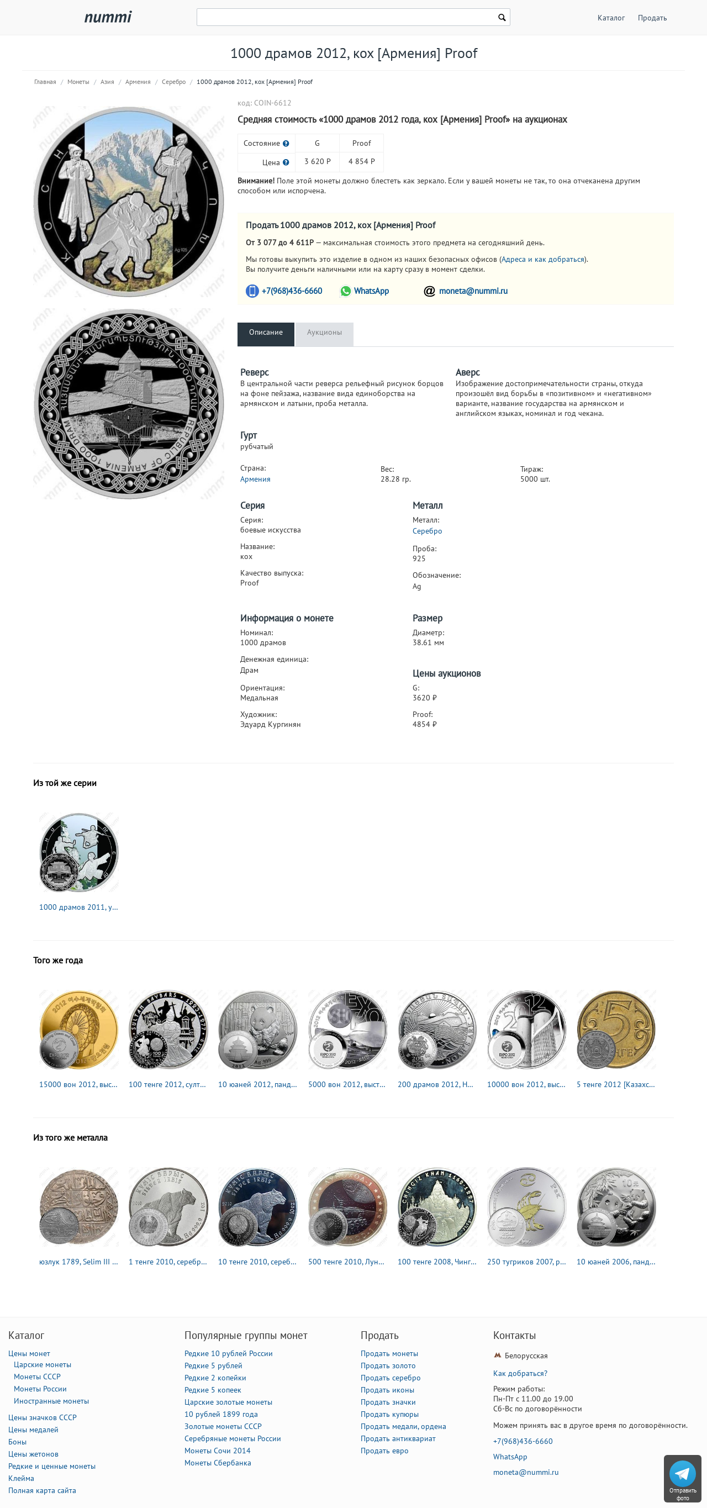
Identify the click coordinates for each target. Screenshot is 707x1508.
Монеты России (40, 1389)
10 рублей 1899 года (221, 1414)
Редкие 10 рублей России (228, 1353)
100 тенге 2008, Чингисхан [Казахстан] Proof (437, 1262)
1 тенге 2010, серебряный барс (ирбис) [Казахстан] (168, 1262)
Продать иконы (387, 1390)
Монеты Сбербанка (217, 1463)
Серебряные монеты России (232, 1438)
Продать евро (385, 1451)
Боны (17, 1442)
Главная (45, 81)
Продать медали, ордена (403, 1426)
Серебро (174, 81)
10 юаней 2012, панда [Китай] (258, 1084)
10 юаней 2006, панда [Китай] (616, 1262)
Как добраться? (520, 1373)
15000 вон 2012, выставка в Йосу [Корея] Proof (79, 1084)
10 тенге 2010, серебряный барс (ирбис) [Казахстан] (258, 1262)
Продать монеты (389, 1353)
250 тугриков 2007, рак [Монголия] (527, 1262)
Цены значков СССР (42, 1417)
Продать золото (388, 1365)
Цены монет (29, 1353)
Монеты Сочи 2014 (217, 1451)
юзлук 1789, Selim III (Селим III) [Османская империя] (79, 1262)
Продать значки (388, 1402)
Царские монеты (42, 1364)
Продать (652, 18)
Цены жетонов (33, 1454)
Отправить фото (683, 1494)
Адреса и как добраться (543, 259)
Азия (107, 81)
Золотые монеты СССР (223, 1426)
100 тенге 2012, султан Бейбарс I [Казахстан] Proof (168, 1084)
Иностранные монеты (51, 1401)
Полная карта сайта (42, 1490)
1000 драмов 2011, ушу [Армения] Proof (79, 907)
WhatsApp (371, 291)
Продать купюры (390, 1414)
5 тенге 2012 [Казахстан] (616, 1084)
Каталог (611, 18)
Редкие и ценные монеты (52, 1466)
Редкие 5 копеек (212, 1390)
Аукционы (324, 332)
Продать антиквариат (398, 1438)
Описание (266, 332)
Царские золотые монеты (228, 1402)
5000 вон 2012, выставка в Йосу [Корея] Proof (348, 1084)
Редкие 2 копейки (215, 1378)
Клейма (21, 1478)
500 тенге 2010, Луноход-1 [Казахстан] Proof (348, 1262)
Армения (138, 81)
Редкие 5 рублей (213, 1365)
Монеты (78, 81)
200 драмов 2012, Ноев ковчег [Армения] (437, 1084)
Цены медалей (33, 1430)
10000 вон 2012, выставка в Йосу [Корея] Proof (527, 1084)
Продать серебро (391, 1378)
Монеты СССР (37, 1377)
